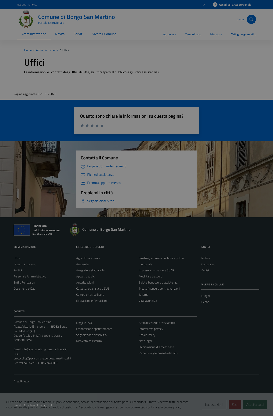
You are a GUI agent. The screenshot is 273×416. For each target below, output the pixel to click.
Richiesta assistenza (89, 341)
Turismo (143, 294)
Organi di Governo (25, 264)
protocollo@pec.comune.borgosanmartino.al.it (42, 358)
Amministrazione (34, 33)
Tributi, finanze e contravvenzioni (159, 288)
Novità (60, 33)
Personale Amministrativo (30, 276)
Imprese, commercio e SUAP (156, 270)
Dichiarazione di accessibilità (156, 347)
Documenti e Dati (24, 288)
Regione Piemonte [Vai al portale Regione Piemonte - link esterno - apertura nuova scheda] (27, 4)
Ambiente (82, 264)
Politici (18, 270)
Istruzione (216, 34)
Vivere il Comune (104, 33)
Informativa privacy (151, 328)
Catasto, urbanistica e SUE (92, 288)
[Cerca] (251, 19)
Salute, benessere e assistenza (158, 282)
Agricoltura (169, 34)
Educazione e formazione (91, 300)
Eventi (205, 301)
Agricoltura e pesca (88, 258)
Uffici (17, 258)
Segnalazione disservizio (91, 334)
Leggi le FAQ (84, 322)
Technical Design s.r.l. (39, 405)
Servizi (78, 33)
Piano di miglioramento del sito (158, 353)
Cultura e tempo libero (90, 294)
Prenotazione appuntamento (94, 328)
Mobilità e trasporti (150, 276)
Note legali (145, 341)
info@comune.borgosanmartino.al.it (44, 349)
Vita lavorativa (148, 300)
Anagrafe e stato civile (90, 270)
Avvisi (205, 270)
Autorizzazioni (85, 282)
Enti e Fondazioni (24, 282)
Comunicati (208, 264)
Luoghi (205, 295)
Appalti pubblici (85, 276)
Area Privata (21, 381)
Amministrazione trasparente (157, 322)
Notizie (205, 258)
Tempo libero (193, 34)
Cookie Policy (147, 334)
